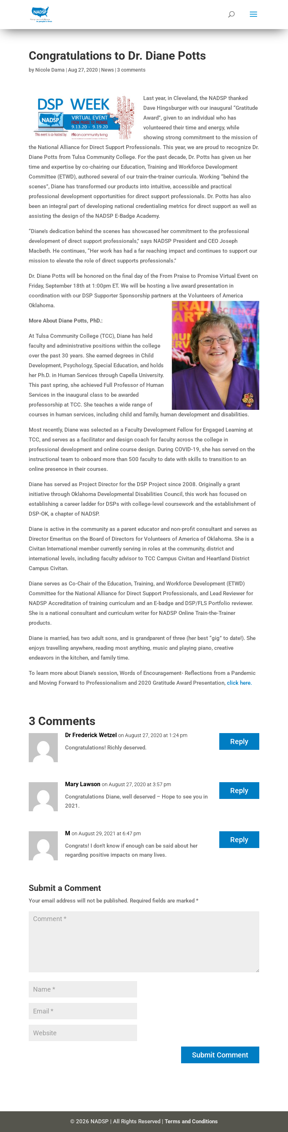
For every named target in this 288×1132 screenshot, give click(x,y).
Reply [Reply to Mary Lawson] (239, 790)
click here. (239, 683)
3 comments (131, 70)
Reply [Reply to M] (239, 839)
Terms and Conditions (191, 1121)
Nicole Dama (50, 70)
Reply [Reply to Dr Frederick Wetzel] (239, 741)
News (107, 70)
